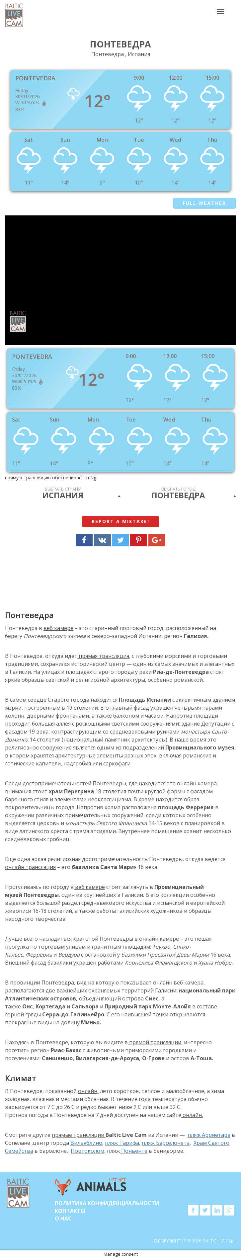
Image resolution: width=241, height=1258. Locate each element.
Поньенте (133, 1150)
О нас (63, 1218)
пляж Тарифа (122, 1142)
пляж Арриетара (209, 1135)
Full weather (204, 203)
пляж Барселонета (166, 1142)
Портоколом (87, 1150)
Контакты (70, 1211)
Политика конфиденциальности (107, 1203)
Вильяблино (86, 1142)
